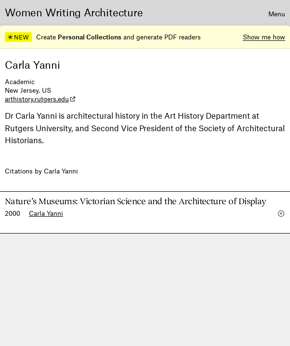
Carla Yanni (46, 213)
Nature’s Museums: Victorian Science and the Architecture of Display (135, 202)
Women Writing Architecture (74, 12)
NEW (18, 37)
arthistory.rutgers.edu (37, 99)
